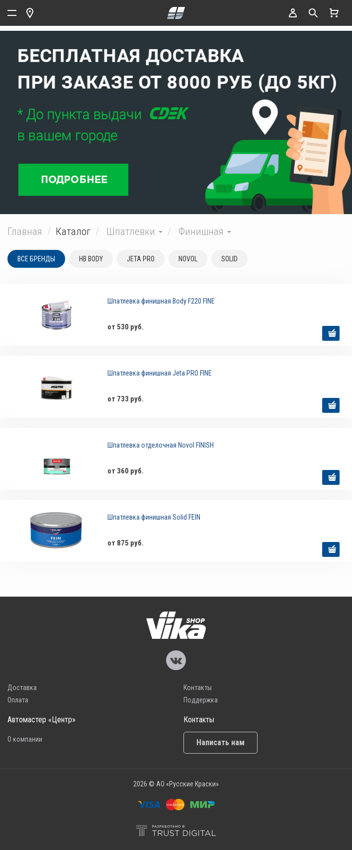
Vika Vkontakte (176, 660)
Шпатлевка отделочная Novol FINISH (160, 445)
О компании (24, 739)
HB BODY (91, 259)
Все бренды (36, 259)
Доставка (22, 688)
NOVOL (187, 259)
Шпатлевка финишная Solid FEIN (153, 517)
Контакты (197, 688)
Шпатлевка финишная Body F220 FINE (161, 301)
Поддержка (200, 700)
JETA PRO (141, 259)
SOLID (229, 259)
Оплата (17, 700)
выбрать (331, 333)
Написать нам (220, 742)
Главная (24, 231)
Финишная (204, 231)
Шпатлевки (134, 231)
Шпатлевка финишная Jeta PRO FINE (159, 373)
